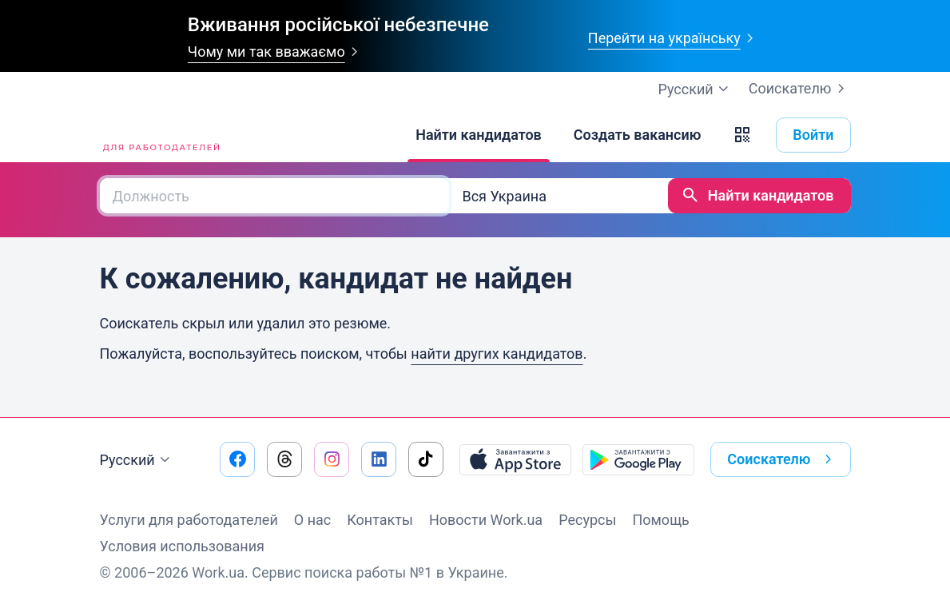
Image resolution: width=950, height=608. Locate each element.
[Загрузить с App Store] (515, 459)
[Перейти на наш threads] (284, 459)
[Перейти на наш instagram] (331, 459)
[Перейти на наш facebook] (237, 459)
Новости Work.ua (486, 519)
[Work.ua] (160, 135)
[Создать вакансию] (638, 135)
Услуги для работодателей (189, 519)
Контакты (380, 519)
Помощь (660, 519)
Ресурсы (587, 519)
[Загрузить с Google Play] (638, 459)
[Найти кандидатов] (478, 135)
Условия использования (182, 546)
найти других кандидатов (496, 353)
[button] (742, 135)
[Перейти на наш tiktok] (425, 459)
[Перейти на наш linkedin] (378, 459)
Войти (813, 134)
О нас (312, 519)
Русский (137, 460)
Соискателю (800, 88)
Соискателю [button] (782, 459)
